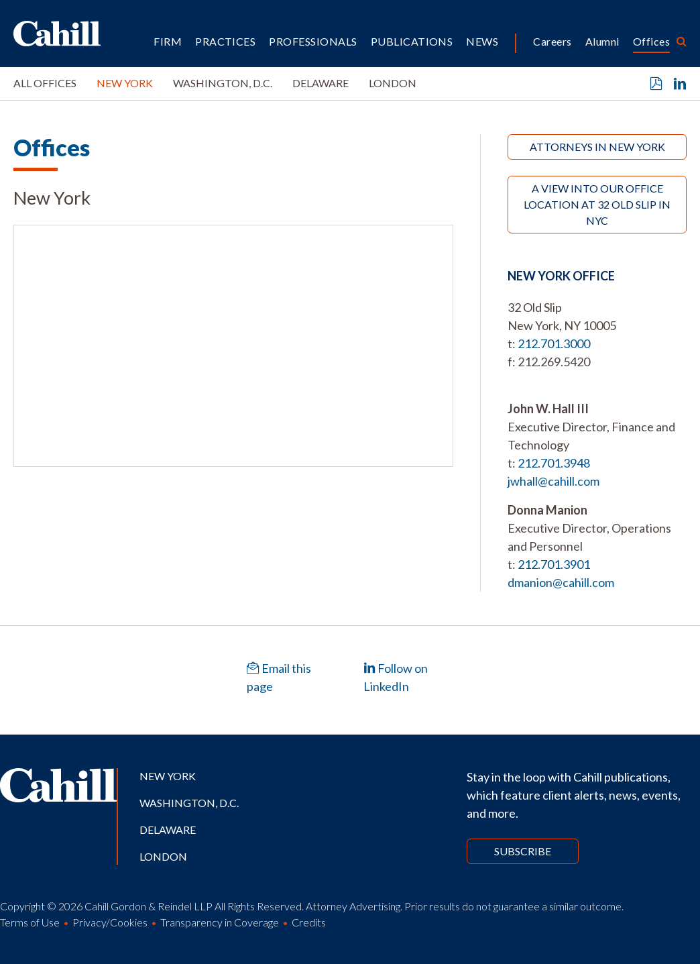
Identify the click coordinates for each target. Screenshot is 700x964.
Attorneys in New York (597, 146)
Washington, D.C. (222, 82)
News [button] (482, 41)
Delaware (320, 82)
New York (125, 82)
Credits (309, 922)
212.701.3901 (554, 564)
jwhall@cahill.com (553, 481)
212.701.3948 (554, 463)
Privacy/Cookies (110, 922)
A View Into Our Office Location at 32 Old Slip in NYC (597, 204)
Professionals (313, 41)
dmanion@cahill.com (561, 582)
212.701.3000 (554, 343)
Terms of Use (30, 922)
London (392, 82)
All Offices (44, 82)
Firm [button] (168, 41)
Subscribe (522, 851)
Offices (651, 41)
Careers (552, 41)
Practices (225, 41)
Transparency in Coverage (219, 922)
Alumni (602, 41)
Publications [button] (412, 41)
